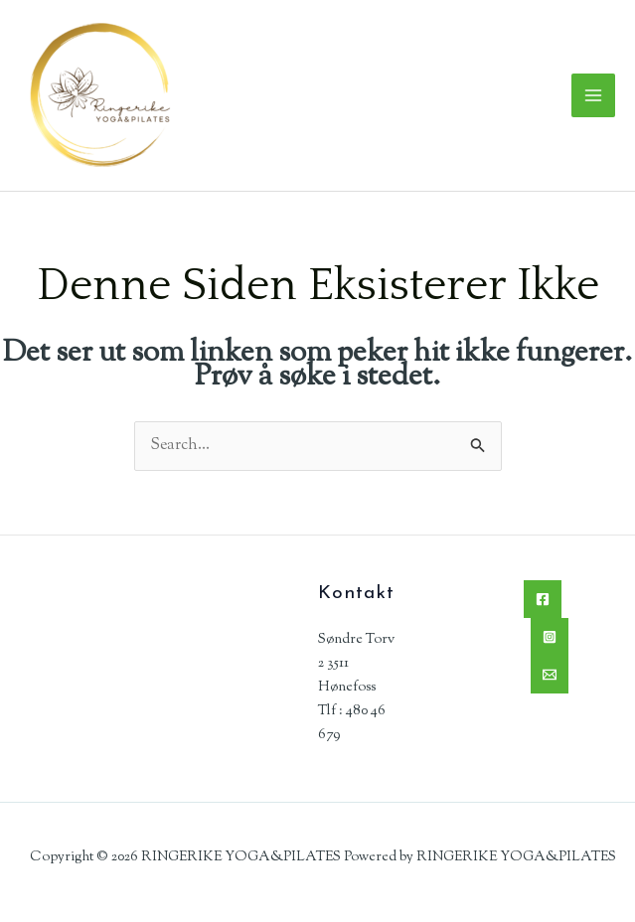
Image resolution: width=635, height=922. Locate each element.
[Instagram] (549, 637)
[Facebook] (542, 599)
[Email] (549, 674)
